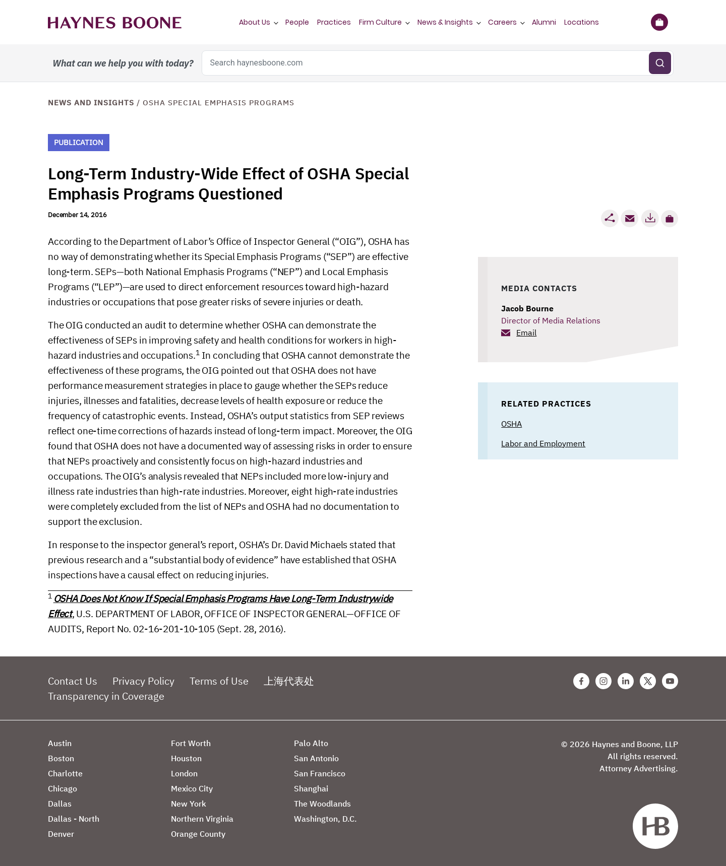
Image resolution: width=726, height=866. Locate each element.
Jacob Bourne (527, 308)
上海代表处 (289, 681)
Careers (502, 22)
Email (526, 332)
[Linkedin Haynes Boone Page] (626, 681)
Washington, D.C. (325, 819)
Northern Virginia (202, 819)
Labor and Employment (543, 443)
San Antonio (316, 758)
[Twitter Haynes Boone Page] (648, 681)
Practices (334, 22)
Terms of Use (219, 681)
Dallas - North (73, 819)
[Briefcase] (659, 22)
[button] (669, 218)
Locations (581, 22)
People (297, 22)
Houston (186, 758)
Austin (60, 743)
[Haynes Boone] (115, 22)
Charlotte (65, 773)
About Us (254, 22)
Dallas (60, 803)
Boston (61, 758)
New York (188, 803)
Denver (61, 834)
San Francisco (319, 773)
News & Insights (445, 22)
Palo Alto (311, 743)
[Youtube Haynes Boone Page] (670, 681)
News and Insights (91, 102)
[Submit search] (660, 63)
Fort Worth (191, 743)
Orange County (198, 834)
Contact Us (72, 681)
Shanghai (311, 788)
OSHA (511, 424)
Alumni (544, 22)
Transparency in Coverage (106, 696)
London (184, 773)
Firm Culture (380, 22)
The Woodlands (322, 803)
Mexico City (192, 788)
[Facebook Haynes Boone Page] (581, 681)
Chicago (62, 788)
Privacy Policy (143, 681)
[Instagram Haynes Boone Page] (603, 681)
